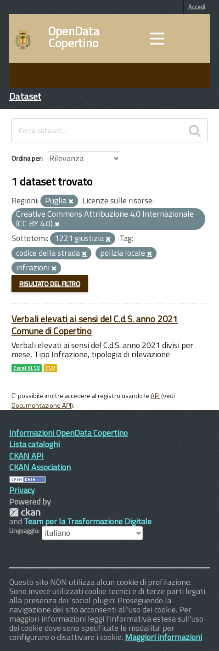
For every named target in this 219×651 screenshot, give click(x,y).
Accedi (196, 6)
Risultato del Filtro (49, 283)
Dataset (25, 96)
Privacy (22, 490)
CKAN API (26, 455)
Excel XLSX (26, 368)
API (155, 396)
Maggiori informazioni (163, 637)
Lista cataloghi (34, 444)
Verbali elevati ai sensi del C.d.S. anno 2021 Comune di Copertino (94, 325)
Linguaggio (23, 530)
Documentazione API (41, 405)
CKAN (24, 512)
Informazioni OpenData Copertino (68, 433)
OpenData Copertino (73, 37)
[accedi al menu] (157, 38)
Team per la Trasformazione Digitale (88, 521)
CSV (50, 368)
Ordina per (26, 158)
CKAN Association (40, 467)
